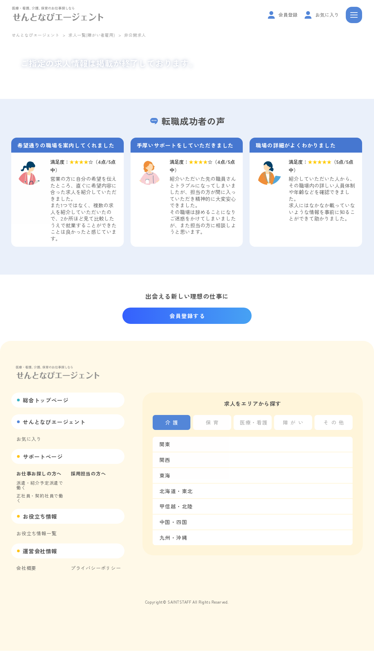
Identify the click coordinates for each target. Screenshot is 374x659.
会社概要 (26, 568)
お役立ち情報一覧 (36, 533)
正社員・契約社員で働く (39, 498)
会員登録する (187, 316)
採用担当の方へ (88, 473)
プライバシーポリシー (96, 568)
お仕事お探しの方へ (39, 473)
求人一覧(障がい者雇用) (91, 35)
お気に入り (28, 438)
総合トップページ (45, 400)
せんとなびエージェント (36, 35)
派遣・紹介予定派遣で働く (39, 485)
